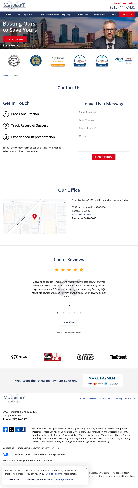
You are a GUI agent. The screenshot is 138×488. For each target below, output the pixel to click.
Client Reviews (69, 259)
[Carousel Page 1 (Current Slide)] (57, 313)
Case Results (82, 14)
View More (69, 322)
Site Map (118, 398)
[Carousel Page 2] (63, 313)
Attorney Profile (25, 14)
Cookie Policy (39, 454)
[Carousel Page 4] (75, 313)
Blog (114, 14)
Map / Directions (82, 214)
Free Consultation (124, 3)
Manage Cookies (57, 454)
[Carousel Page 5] (80, 313)
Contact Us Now (14, 39)
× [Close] (86, 468)
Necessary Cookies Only (39, 479)
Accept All (14, 479)
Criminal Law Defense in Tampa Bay (54, 14)
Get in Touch (16, 103)
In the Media (99, 14)
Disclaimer (92, 398)
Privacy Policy (106, 398)
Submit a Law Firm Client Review (69, 332)
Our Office (69, 190)
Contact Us (127, 14)
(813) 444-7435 (122, 7)
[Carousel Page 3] (69, 313)
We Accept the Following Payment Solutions (46, 380)
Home (8, 14)
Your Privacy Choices (16, 454)
